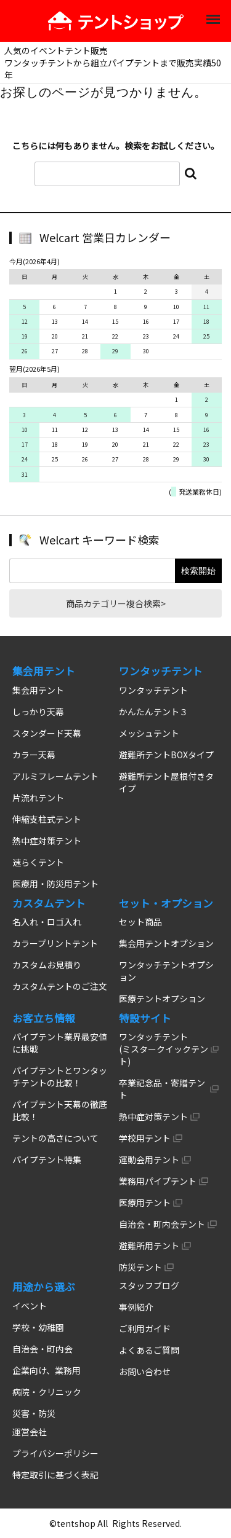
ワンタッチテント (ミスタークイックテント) (163, 1048)
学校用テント (145, 1138)
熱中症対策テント (46, 840)
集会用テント (38, 690)
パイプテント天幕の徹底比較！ (59, 1110)
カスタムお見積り (46, 965)
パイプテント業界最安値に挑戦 (59, 1042)
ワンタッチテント (153, 690)
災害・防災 (33, 1413)
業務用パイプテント (158, 1181)
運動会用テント (149, 1159)
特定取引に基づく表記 (55, 1475)
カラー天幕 (33, 754)
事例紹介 (136, 1307)
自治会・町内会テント (162, 1224)
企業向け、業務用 (46, 1370)
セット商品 (140, 922)
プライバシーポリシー (55, 1453)
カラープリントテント (55, 943)
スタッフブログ (149, 1285)
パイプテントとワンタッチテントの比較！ (59, 1076)
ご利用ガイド (145, 1328)
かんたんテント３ (153, 711)
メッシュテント (149, 733)
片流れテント (38, 797)
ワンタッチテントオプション (166, 971)
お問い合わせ (145, 1371)
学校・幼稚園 (38, 1327)
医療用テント (145, 1202)
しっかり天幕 (38, 711)
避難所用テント (149, 1245)
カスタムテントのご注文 (59, 986)
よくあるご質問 (149, 1350)
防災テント (140, 1267)
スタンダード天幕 (46, 733)
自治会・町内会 (42, 1349)
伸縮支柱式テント (46, 819)
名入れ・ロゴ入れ (46, 922)
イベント (29, 1306)
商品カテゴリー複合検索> (116, 603)
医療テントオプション (162, 998)
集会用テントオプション (166, 943)
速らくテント (38, 862)
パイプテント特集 (46, 1159)
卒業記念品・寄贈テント (162, 1089)
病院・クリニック (46, 1392)
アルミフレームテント (55, 776)
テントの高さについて (55, 1138)
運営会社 (29, 1432)
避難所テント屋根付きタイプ (166, 782)
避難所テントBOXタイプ (166, 754)
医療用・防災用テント (55, 883)
